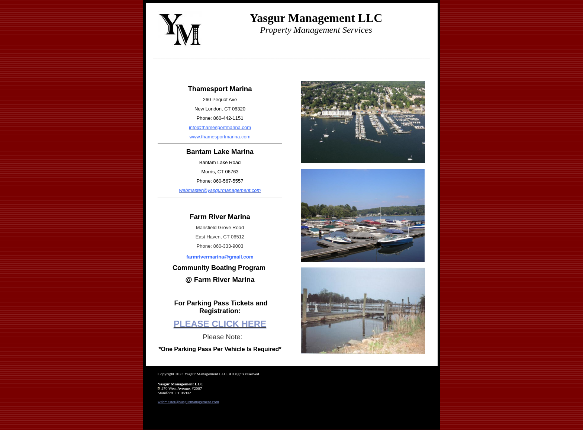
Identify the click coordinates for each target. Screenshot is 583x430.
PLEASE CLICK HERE (220, 324)
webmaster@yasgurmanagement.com (188, 401)
